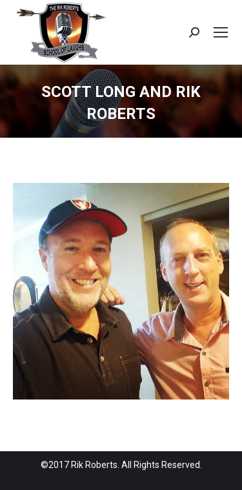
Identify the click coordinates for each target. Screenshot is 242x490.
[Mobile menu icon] (220, 32)
